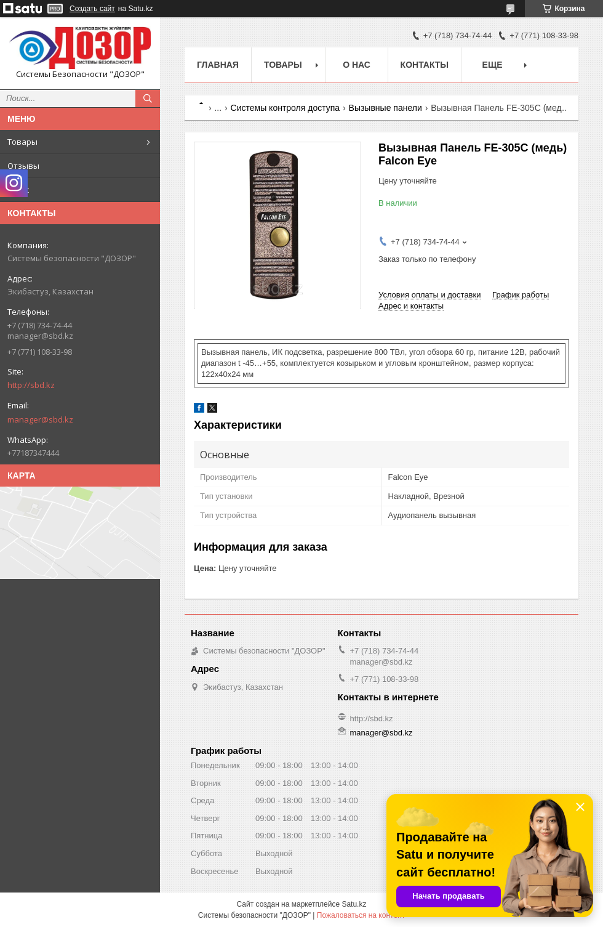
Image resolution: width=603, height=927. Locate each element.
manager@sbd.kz (40, 419)
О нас (18, 189)
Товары (22, 141)
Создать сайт (92, 8)
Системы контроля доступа (285, 108)
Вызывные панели (385, 108)
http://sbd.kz (31, 385)
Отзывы (23, 165)
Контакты (425, 65)
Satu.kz (353, 904)
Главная (218, 65)
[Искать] (147, 98)
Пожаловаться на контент (361, 915)
